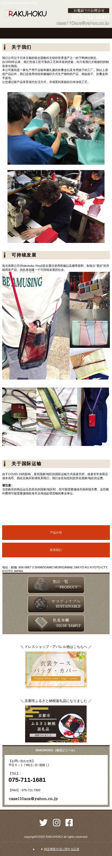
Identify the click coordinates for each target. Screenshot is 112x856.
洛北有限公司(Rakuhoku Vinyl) (27, 15)
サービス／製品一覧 (56, 585)
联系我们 (56, 549)
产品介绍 (56, 532)
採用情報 (56, 604)
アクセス (56, 623)
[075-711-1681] (90, 17)
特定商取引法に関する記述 (61, 849)
